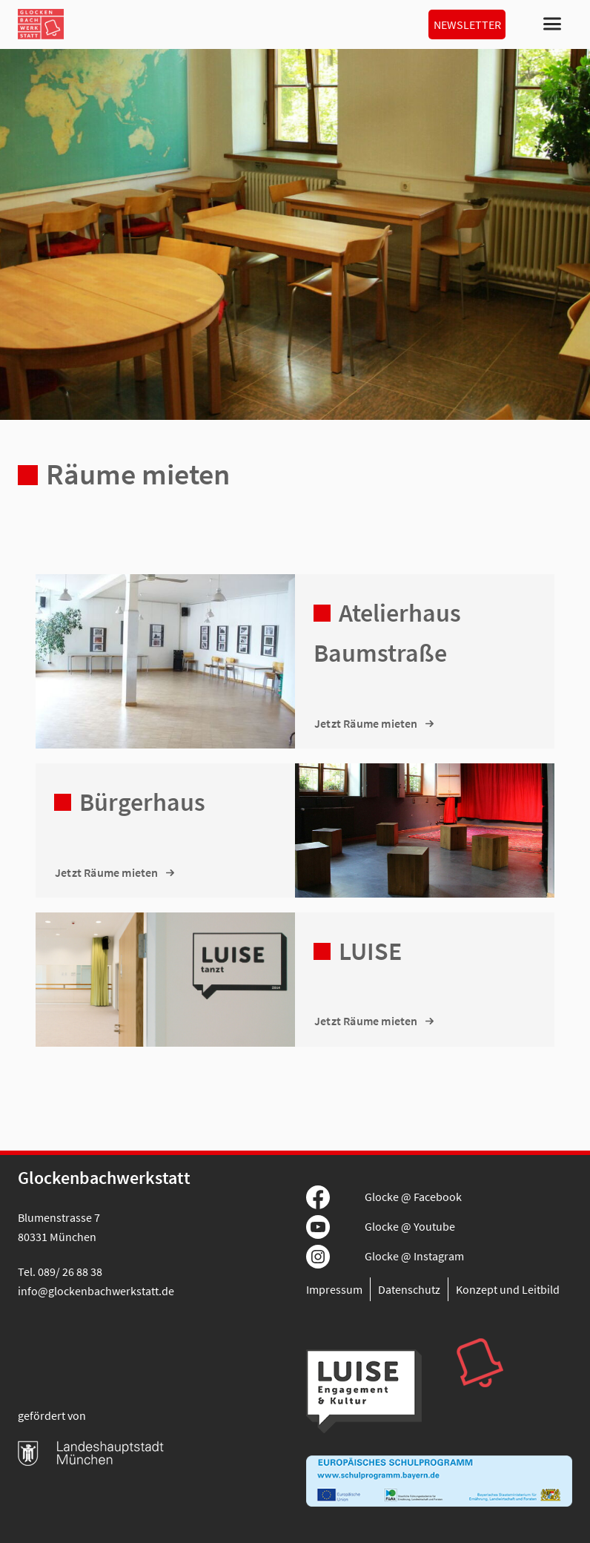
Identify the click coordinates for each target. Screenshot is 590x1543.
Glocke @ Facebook (413, 1196)
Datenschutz (409, 1289)
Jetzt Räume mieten (366, 723)
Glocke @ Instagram (414, 1255)
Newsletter (467, 24)
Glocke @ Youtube (410, 1226)
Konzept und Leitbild (508, 1289)
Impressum (334, 1289)
